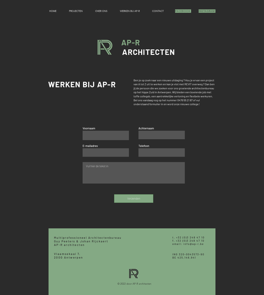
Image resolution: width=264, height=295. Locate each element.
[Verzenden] (133, 198)
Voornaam (89, 128)
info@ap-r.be (193, 243)
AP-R (130, 42)
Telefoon (143, 145)
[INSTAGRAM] (207, 11)
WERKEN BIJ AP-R (82, 84)
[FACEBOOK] (183, 11)
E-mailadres (90, 145)
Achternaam (146, 128)
